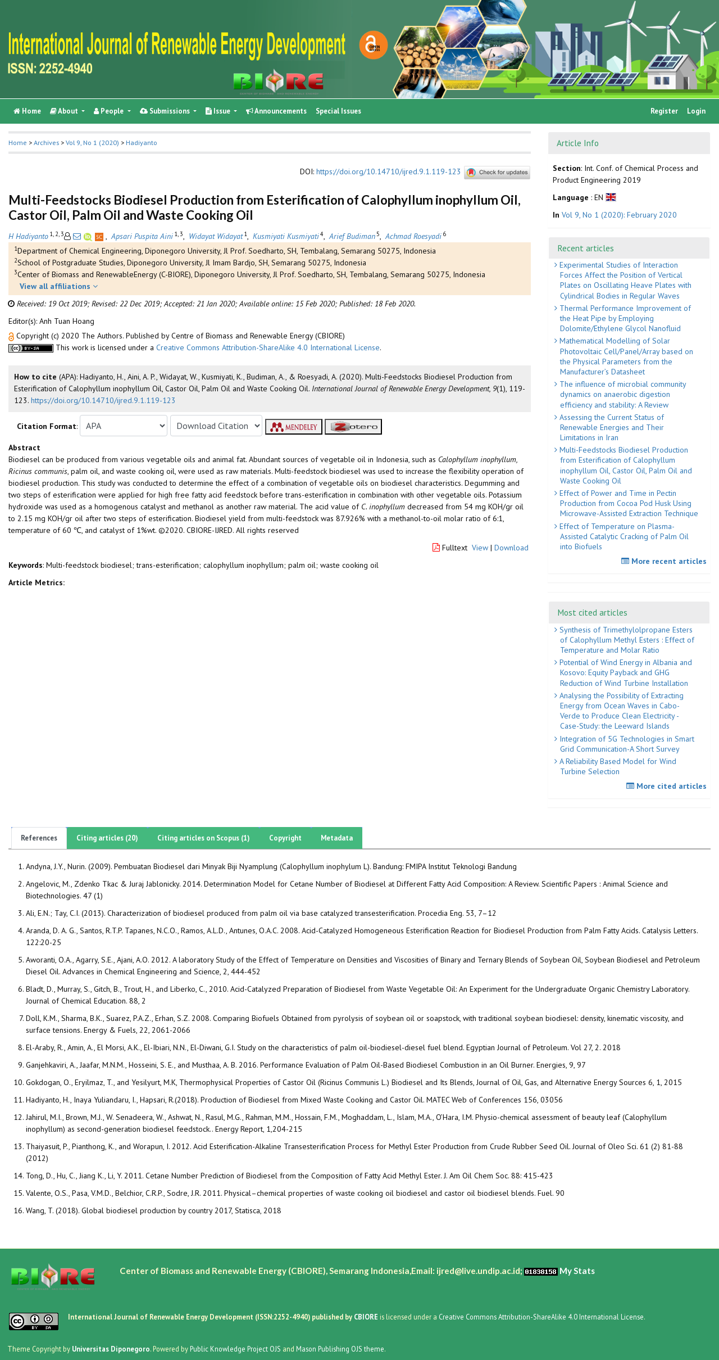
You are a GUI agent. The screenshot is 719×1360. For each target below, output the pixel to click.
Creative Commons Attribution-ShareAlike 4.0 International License (268, 347)
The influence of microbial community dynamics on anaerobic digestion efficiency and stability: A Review (621, 394)
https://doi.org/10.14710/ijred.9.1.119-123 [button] (103, 400)
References (39, 838)
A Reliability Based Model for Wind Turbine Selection (616, 766)
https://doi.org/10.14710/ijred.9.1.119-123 (388, 172)
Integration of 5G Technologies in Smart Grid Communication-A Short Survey (625, 744)
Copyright (285, 838)
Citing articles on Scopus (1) (203, 838)
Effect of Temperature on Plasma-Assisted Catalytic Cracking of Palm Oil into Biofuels (623, 536)
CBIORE (367, 1316)
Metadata (337, 838)
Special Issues (338, 111)
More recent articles (665, 561)
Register (664, 111)
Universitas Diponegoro (111, 1348)
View (480, 548)
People (109, 111)
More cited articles (668, 786)
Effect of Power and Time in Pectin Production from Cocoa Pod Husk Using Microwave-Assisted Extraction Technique (627, 503)
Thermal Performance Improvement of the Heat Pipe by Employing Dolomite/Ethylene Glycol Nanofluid (624, 318)
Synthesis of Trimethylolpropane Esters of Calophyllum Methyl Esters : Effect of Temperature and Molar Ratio (625, 640)
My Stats (577, 1271)
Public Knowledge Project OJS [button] (235, 1348)
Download (511, 548)
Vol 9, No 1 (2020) (92, 142)
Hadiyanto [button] (141, 142)
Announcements (276, 111)
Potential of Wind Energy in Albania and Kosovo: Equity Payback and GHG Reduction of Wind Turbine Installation (624, 672)
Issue (219, 111)
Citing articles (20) (107, 838)
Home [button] (17, 142)
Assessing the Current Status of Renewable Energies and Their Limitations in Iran (610, 427)
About (65, 111)
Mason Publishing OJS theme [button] (340, 1348)
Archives (46, 142)
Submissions (166, 111)
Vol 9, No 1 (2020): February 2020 (619, 215)
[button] (12, 336)
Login (696, 111)
